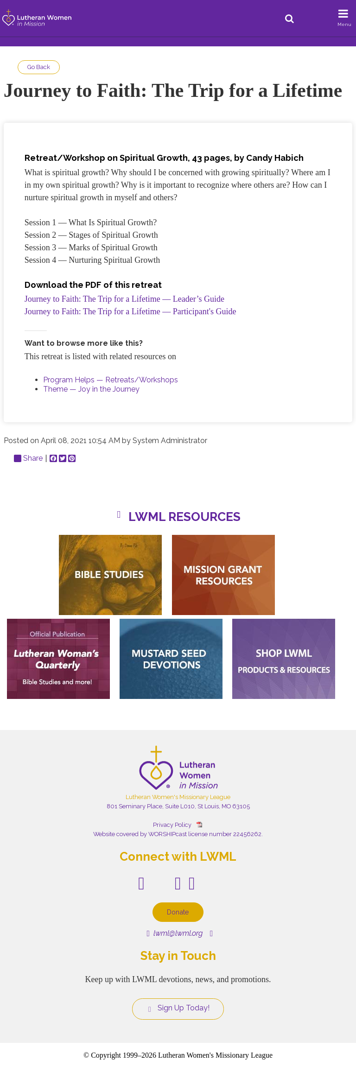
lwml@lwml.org (174, 933)
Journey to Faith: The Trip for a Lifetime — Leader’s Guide (124, 299)
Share (28, 458)
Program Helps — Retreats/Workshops (110, 379)
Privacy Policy (172, 824)
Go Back (38, 66)
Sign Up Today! (178, 1008)
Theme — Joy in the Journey (91, 389)
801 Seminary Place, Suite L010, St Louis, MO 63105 (178, 806)
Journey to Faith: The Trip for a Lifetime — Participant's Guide (130, 311)
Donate (178, 912)
